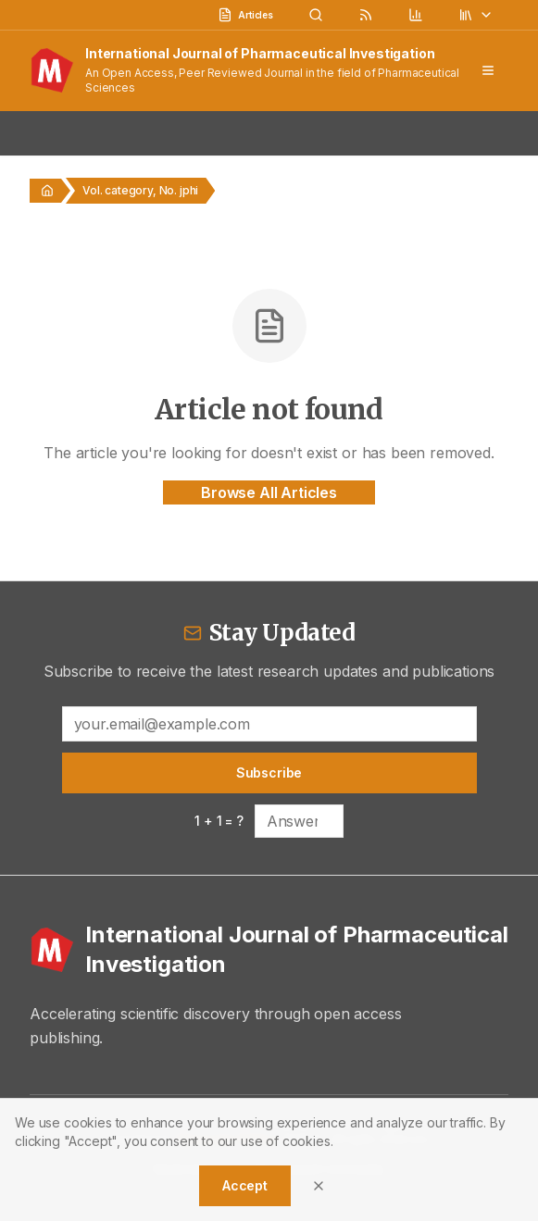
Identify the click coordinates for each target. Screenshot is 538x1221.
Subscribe (269, 772)
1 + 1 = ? (219, 821)
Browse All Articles (269, 492)
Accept (245, 1185)
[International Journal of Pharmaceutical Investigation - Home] (269, 949)
